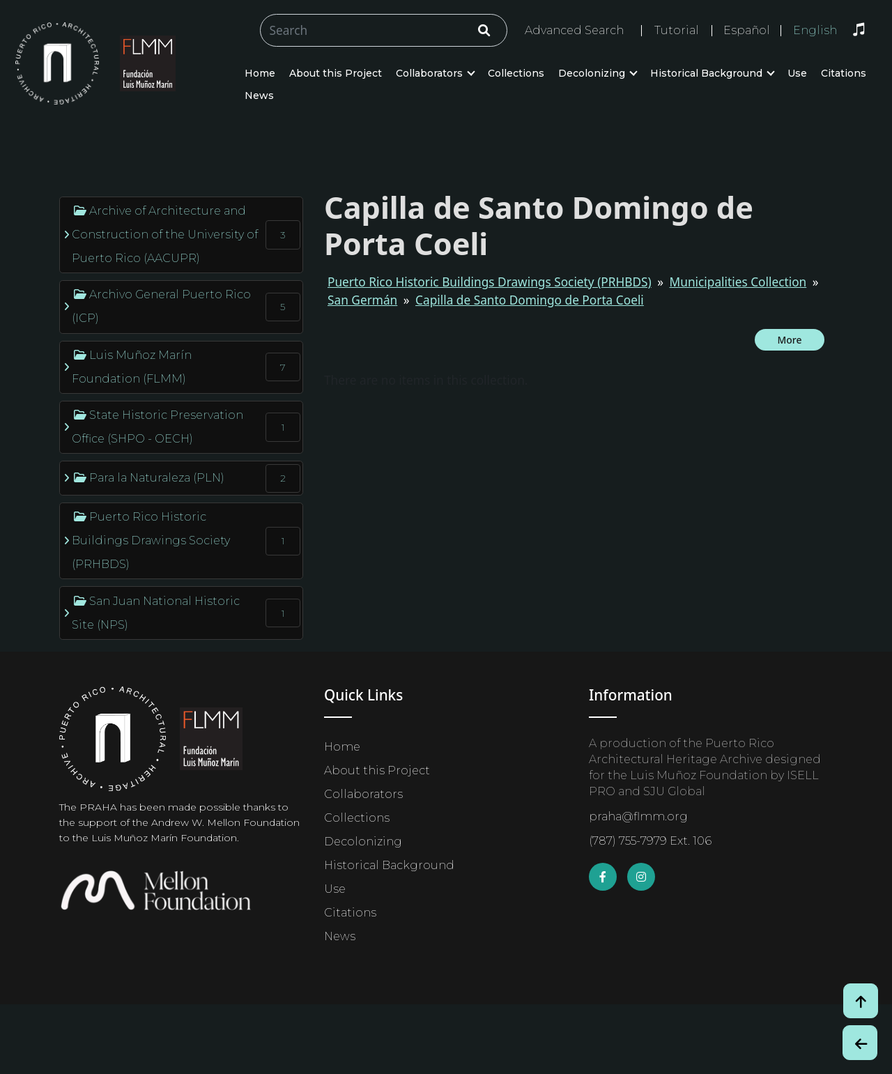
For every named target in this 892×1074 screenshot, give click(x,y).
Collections (516, 73)
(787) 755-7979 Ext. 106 (650, 840)
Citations (843, 73)
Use (797, 73)
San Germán (362, 300)
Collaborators (429, 73)
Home (260, 73)
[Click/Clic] (484, 30)
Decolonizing (591, 73)
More (789, 339)
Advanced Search (574, 30)
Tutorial (676, 30)
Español (746, 30)
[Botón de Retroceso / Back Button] (860, 1042)
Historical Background (706, 73)
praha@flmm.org (638, 816)
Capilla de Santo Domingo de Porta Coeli (529, 300)
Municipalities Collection (738, 282)
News (259, 95)
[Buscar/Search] (383, 30)
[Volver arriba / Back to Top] (860, 1000)
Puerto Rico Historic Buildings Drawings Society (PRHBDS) (490, 282)
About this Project (335, 73)
